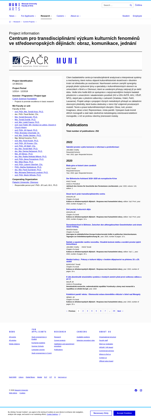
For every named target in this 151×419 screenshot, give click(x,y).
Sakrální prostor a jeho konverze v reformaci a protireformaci (92, 147)
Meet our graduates (106, 344)
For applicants (39, 330)
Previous (70, 311)
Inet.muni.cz (62, 377)
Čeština (138, 5)
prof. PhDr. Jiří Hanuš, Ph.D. (26, 130)
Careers (82, 332)
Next (120, 311)
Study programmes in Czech (42, 353)
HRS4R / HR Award (106, 347)
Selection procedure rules (86, 340)
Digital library (30, 377)
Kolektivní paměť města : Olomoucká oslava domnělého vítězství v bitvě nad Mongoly (103, 294)
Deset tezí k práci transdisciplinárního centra (85, 194)
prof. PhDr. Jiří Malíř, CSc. (25, 146)
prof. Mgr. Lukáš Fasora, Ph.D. (27, 122)
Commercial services (106, 351)
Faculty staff (103, 340)
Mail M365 (12, 377)
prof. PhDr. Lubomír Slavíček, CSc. (29, 164)
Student (125, 16)
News (12, 332)
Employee (137, 16)
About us (105, 332)
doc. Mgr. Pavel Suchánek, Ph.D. (28, 170)
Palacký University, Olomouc (25, 182)
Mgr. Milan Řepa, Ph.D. (24, 162)
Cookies (22, 393)
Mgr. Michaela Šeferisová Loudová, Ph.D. (31, 172)
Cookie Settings (53, 415)
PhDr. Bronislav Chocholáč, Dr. (27, 133)
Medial (39, 377)
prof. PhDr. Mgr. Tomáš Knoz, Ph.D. (29, 112)
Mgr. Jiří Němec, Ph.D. (24, 154)
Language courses (38, 350)
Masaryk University (21, 390)
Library (21, 377)
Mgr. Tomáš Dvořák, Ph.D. (25, 120)
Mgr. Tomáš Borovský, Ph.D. (26, 117)
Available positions (83, 337)
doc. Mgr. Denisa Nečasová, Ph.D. (29, 151)
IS (55, 377)
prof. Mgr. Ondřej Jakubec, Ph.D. (28, 135)
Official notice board (106, 361)
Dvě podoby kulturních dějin (78, 209)
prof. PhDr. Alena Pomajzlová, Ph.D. (29, 159)
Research (60, 332)
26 (114, 311)
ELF (45, 377)
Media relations (14, 344)
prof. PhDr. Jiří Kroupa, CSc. (26, 143)
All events (12, 337)
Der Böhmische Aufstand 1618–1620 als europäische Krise (91, 178)
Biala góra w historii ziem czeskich (81, 166)
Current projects (59, 340)
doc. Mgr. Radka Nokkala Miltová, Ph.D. (31, 157)
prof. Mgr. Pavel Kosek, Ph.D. (27, 141)
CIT (50, 377)
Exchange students (38, 343)
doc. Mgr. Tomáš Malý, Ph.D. (26, 149)
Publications (58, 350)
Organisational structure (107, 337)
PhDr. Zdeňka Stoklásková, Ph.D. (28, 167)
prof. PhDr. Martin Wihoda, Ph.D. (28, 175)
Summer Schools (38, 346)
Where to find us (105, 354)
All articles (12, 340)
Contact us (103, 358)
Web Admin (13, 393)
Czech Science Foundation (24, 99)
